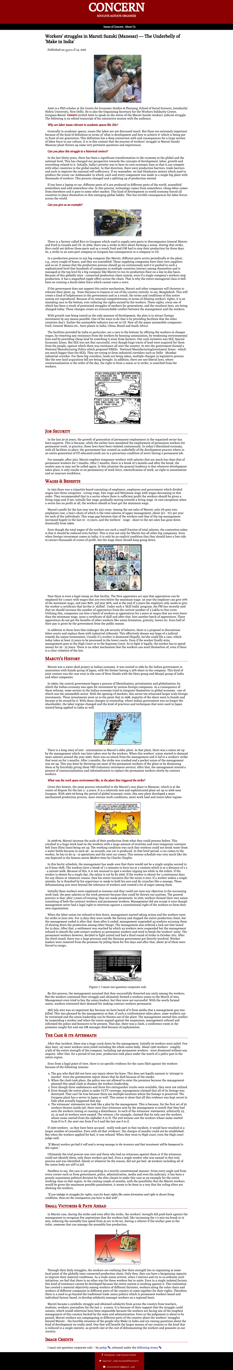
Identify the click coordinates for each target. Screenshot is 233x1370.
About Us (130, 26)
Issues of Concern (113, 26)
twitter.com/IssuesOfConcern (120, 1361)
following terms (147, 1347)
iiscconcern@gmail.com (121, 1367)
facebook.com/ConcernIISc (120, 1355)
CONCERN (116, 8)
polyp (103, 1347)
